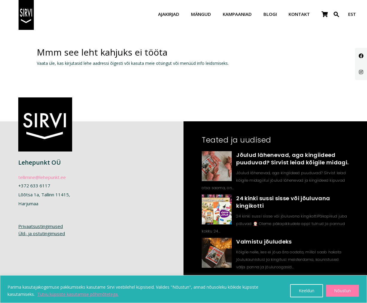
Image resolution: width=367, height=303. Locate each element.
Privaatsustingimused (40, 226)
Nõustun (342, 290)
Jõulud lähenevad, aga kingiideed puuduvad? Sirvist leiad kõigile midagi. (292, 158)
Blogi (270, 14)
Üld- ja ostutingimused (41, 233)
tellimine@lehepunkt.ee (42, 177)
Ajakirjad (168, 14)
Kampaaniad (237, 14)
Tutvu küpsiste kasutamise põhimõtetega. (78, 294)
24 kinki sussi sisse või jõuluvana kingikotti (283, 202)
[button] (336, 18)
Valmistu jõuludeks (264, 241)
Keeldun (306, 290)
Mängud (201, 14)
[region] (183, 289)
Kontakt (299, 14)
